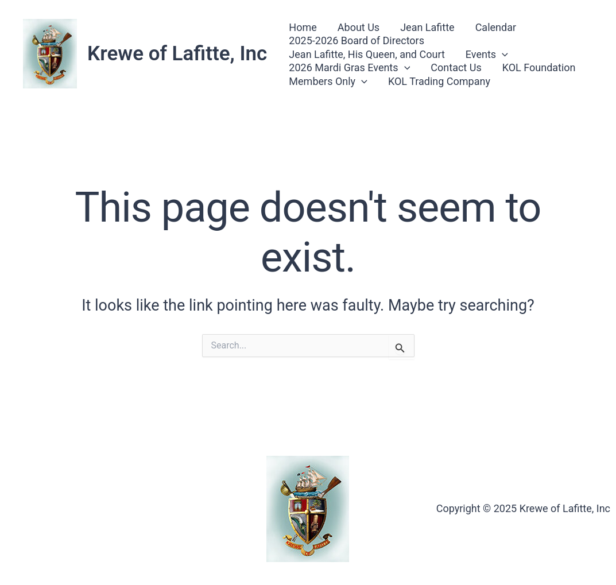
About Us (358, 27)
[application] (502, 54)
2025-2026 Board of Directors (356, 40)
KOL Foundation (539, 67)
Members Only (328, 81)
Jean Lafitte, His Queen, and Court (366, 54)
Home (302, 27)
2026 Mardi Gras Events (349, 67)
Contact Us (456, 67)
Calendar (495, 27)
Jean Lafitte (427, 27)
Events (487, 54)
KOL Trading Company (439, 81)
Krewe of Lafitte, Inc (177, 53)
